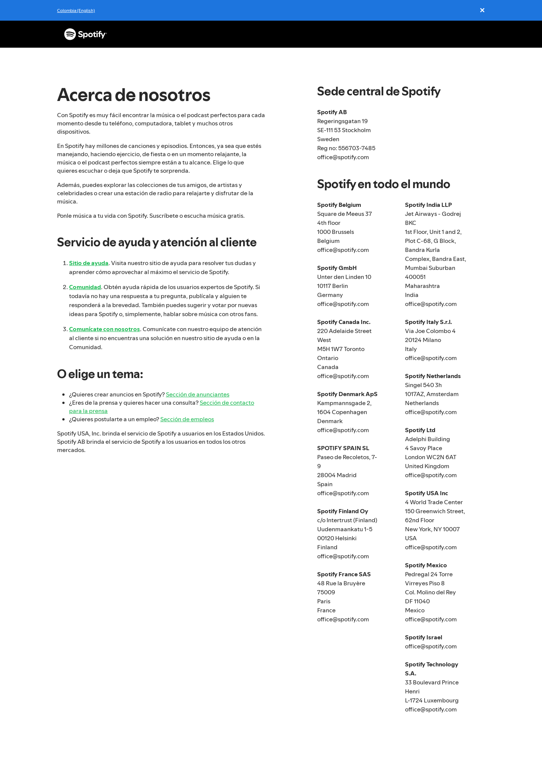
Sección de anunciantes (197, 394)
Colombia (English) (76, 10)
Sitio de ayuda (88, 263)
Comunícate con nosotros (104, 329)
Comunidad (85, 287)
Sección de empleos (187, 419)
